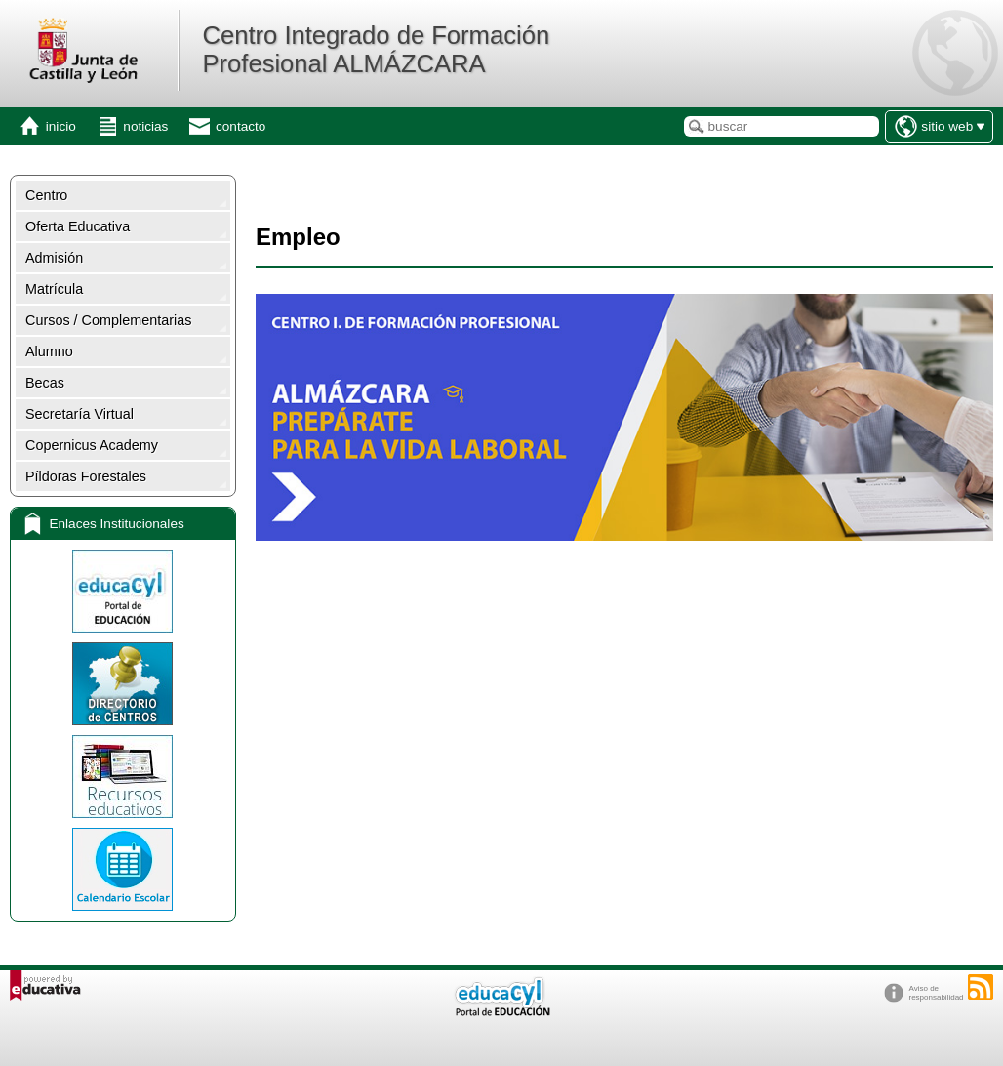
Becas (44, 382)
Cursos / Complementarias (108, 320)
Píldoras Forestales (85, 476)
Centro (46, 195)
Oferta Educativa (77, 226)
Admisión (54, 258)
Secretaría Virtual (79, 414)
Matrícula (54, 289)
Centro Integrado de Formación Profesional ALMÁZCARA (375, 49)
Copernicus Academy (91, 445)
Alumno (49, 351)
